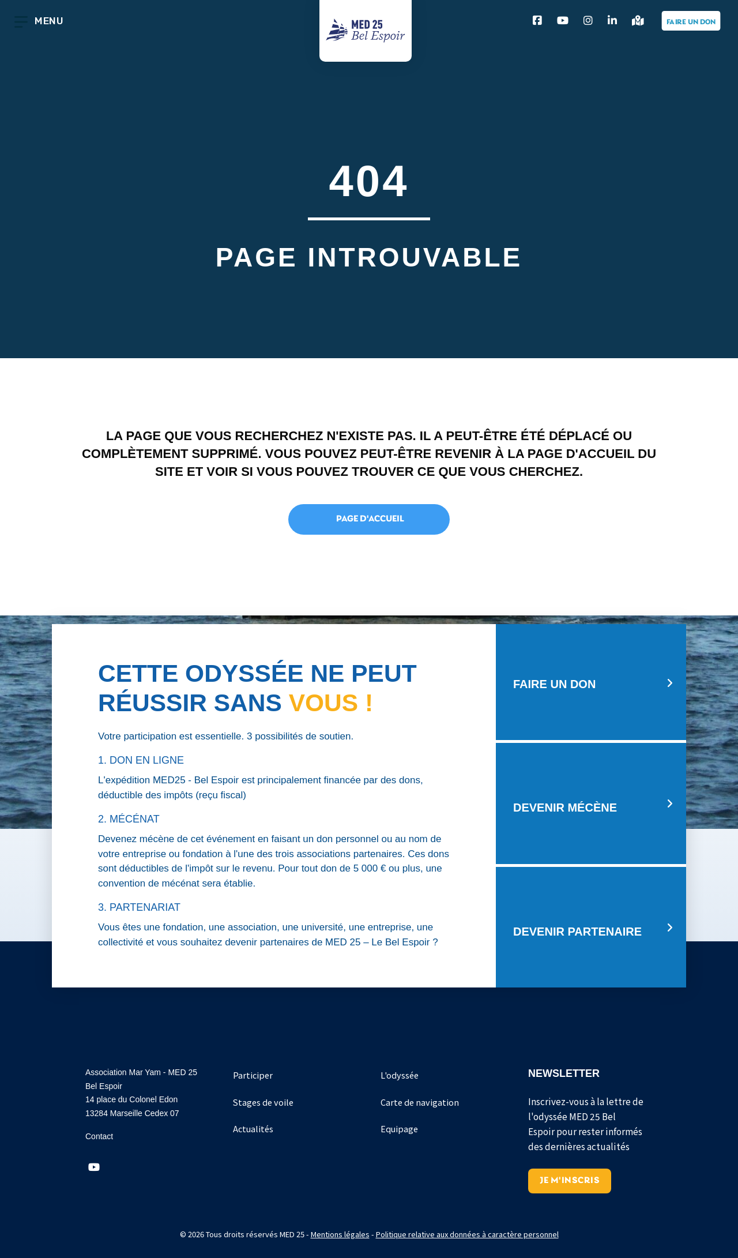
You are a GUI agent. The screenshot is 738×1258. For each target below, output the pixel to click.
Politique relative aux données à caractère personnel (467, 1234)
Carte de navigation (420, 1102)
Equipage (399, 1128)
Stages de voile (263, 1102)
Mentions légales (340, 1234)
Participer (253, 1075)
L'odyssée (400, 1075)
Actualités (253, 1128)
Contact (99, 1136)
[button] (94, 1167)
